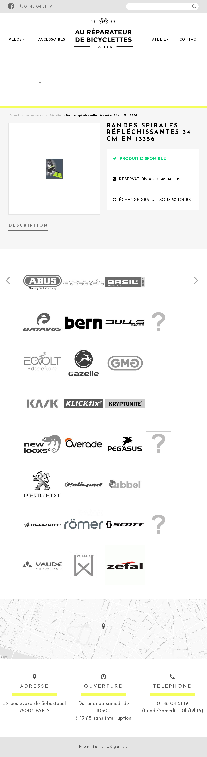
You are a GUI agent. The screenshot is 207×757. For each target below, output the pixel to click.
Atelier (160, 40)
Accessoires (51, 40)
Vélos (15, 40)
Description (28, 225)
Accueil (14, 115)
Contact (189, 40)
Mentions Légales (103, 747)
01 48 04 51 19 (36, 6)
